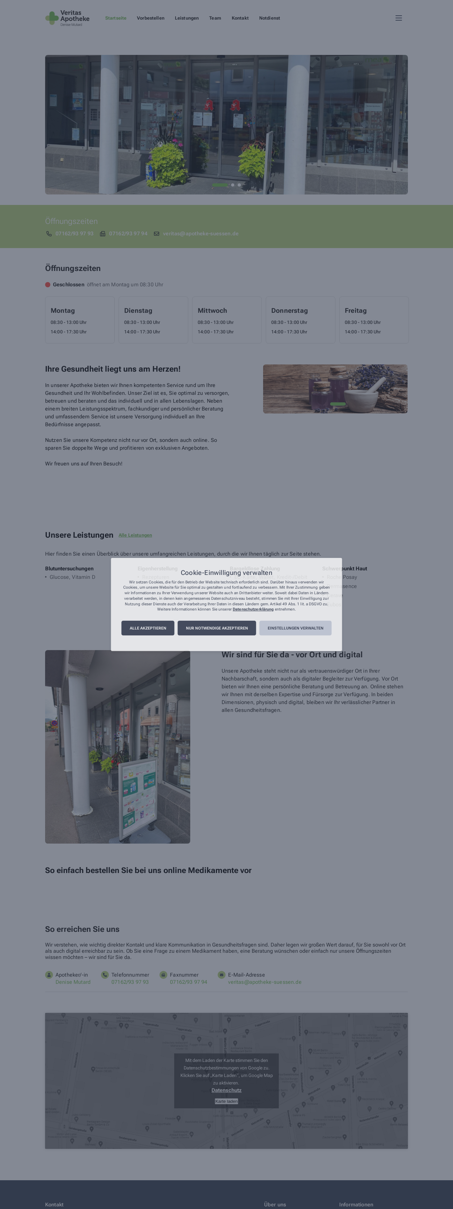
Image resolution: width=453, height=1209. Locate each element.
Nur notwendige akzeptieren (217, 628)
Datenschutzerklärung (253, 609)
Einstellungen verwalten (296, 628)
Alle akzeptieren (148, 628)
